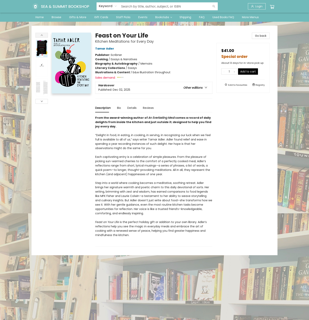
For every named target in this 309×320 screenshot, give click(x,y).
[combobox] (108, 6)
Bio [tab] (119, 108)
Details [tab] (132, 108)
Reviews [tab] (148, 108)
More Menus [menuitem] (250, 17)
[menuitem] (40, 17)
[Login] (257, 6)
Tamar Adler (105, 49)
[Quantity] (229, 71)
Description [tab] (103, 108)
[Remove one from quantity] (224, 71)
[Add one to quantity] (234, 71)
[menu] (154, 17)
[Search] (214, 6)
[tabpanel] (153, 181)
